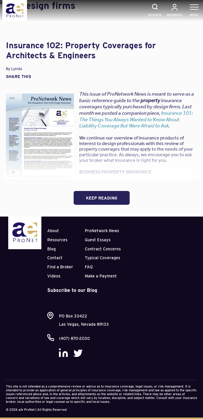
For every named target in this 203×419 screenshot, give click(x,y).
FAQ (89, 267)
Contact (54, 257)
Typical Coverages (102, 257)
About (53, 230)
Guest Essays (98, 239)
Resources (57, 239)
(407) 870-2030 (74, 338)
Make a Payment (101, 276)
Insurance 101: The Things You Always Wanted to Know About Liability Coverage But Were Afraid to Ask (136, 119)
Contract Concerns (103, 249)
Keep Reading (101, 198)
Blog (51, 249)
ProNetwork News (102, 230)
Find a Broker (60, 267)
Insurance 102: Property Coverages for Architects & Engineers (81, 50)
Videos (53, 276)
